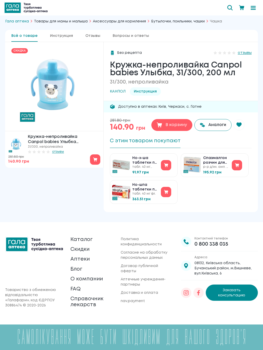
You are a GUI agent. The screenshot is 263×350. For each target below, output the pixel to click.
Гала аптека (17, 21)
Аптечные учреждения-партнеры (143, 281)
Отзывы (92, 35)
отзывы (58, 151)
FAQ (75, 288)
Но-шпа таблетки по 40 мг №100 (144, 188)
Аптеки (80, 258)
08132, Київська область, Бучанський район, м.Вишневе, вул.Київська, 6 (223, 267)
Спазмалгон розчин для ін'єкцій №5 (215, 161)
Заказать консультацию (231, 291)
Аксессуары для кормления (119, 21)
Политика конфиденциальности (141, 240)
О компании (87, 278)
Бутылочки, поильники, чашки (178, 21)
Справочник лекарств (87, 301)
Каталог (81, 238)
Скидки (80, 248)
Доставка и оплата (139, 291)
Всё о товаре (24, 35)
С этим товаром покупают (147, 140)
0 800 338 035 (211, 242)
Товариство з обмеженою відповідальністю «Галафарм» (30, 295)
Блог (76, 268)
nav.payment (133, 299)
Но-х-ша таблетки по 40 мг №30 (144, 161)
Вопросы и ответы (131, 35)
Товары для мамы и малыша (61, 21)
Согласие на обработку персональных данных (144, 254)
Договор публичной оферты (139, 267)
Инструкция (61, 35)
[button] (239, 125)
